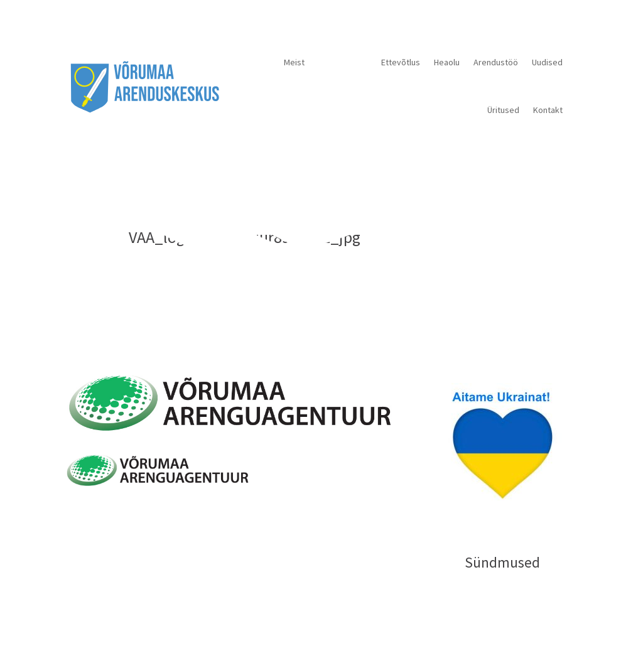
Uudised (547, 62)
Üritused (503, 110)
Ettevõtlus (400, 62)
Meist (294, 62)
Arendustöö (495, 62)
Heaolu (447, 62)
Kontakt (548, 110)
